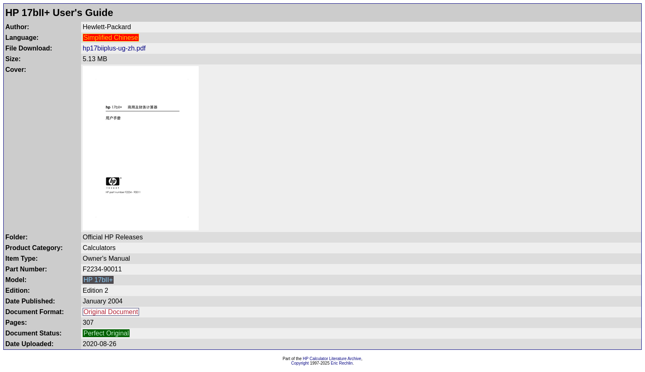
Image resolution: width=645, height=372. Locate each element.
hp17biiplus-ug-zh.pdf (114, 48)
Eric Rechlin (342, 363)
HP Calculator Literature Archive (332, 358)
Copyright (300, 363)
